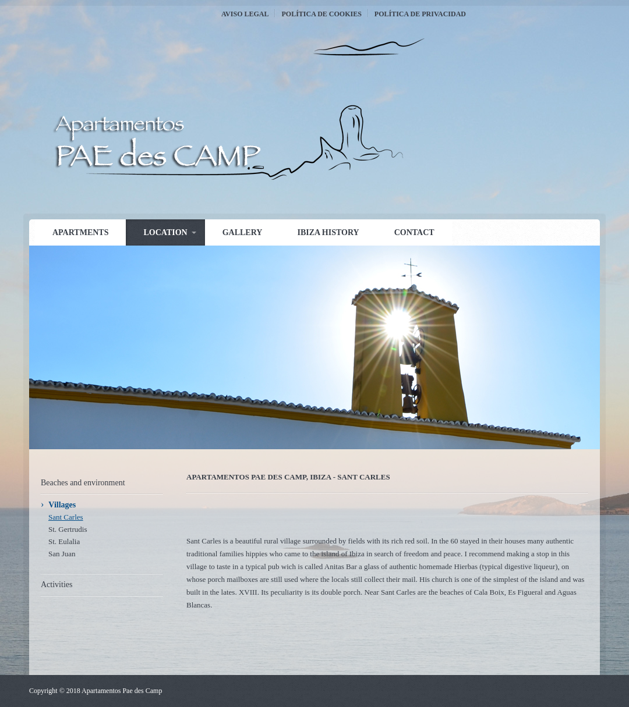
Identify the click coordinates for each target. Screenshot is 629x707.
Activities (56, 584)
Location (165, 232)
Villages (62, 504)
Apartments (80, 232)
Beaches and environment (83, 482)
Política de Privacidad (420, 14)
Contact (414, 232)
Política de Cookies (321, 14)
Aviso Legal (244, 14)
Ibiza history (328, 232)
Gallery (242, 232)
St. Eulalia (64, 541)
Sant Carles (65, 517)
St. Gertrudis (67, 529)
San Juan (62, 553)
